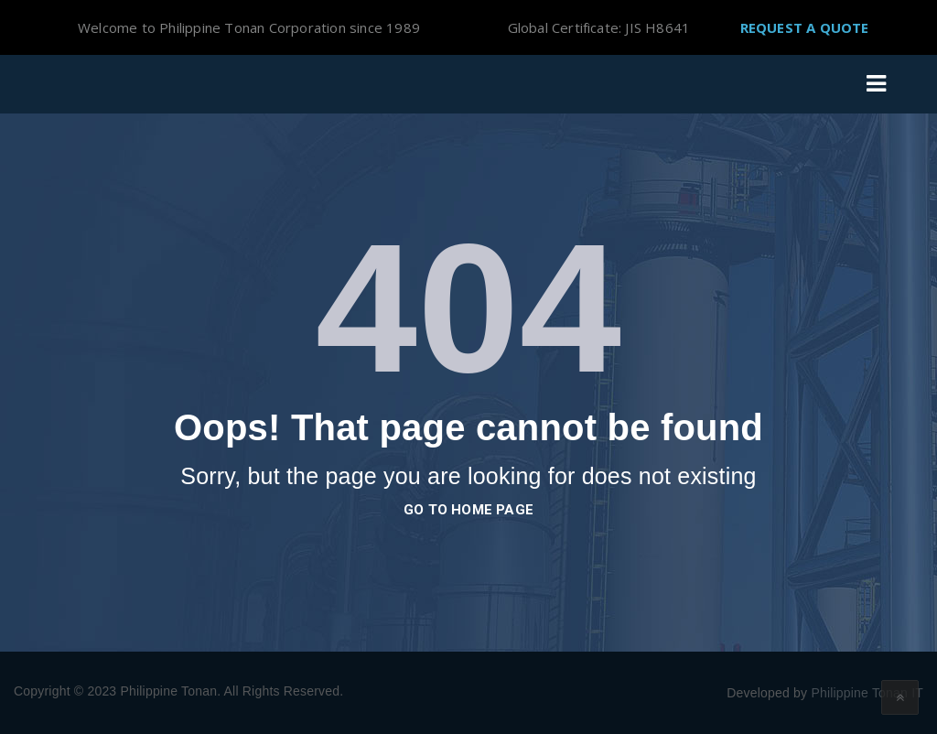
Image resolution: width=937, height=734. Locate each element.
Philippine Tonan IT (867, 692)
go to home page (468, 510)
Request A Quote (804, 27)
